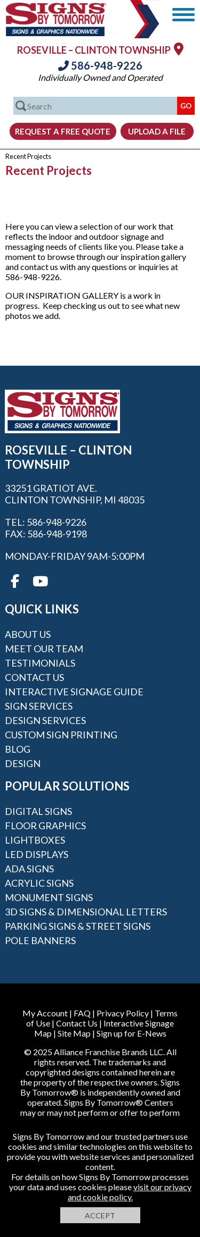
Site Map (74, 1033)
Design (23, 763)
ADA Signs (29, 868)
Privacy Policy (123, 1013)
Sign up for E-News (131, 1033)
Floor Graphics (45, 825)
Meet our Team (44, 648)
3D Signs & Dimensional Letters (86, 912)
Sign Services (39, 706)
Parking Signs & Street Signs (77, 926)
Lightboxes (35, 840)
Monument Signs (49, 897)
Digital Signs (38, 811)
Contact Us (34, 677)
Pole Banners (40, 940)
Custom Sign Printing (61, 734)
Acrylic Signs (39, 883)
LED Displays (36, 854)
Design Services (45, 720)
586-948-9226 (100, 65)
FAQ (82, 1013)
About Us (28, 634)
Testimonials (40, 663)
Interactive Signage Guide (74, 691)
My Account (45, 1013)
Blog (17, 749)
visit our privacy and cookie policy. (129, 1192)
